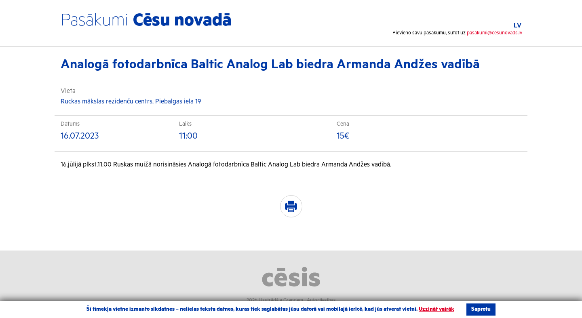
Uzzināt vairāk (436, 309)
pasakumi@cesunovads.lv (494, 33)
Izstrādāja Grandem (282, 300)
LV (517, 25)
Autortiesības (321, 300)
